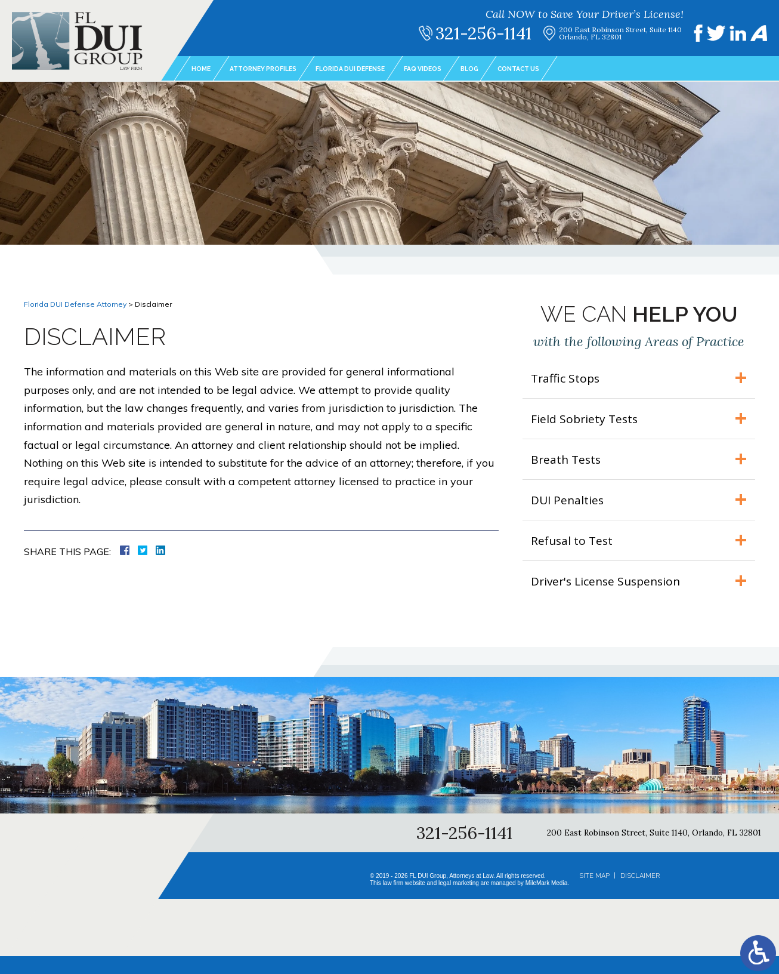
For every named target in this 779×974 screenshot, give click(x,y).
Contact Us (563, 69)
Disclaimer (640, 894)
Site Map (594, 894)
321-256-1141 (494, 33)
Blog (508, 69)
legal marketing (458, 901)
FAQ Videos (456, 69)
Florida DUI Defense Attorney (75, 304)
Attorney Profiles (273, 69)
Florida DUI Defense (373, 69)
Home (202, 69)
